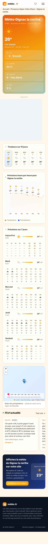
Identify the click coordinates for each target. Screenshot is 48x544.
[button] (24, 381)
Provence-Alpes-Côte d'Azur (23, 9)
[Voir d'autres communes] (40, 19)
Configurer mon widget (17, 483)
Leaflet (17, 400)
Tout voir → (40, 413)
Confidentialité (40, 527)
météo (10, 4)
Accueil (6, 9)
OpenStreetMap (25, 400)
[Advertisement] (24, 120)
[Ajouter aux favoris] (35, 4)
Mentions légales (28, 527)
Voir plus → (9, 442)
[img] (24, 383)
